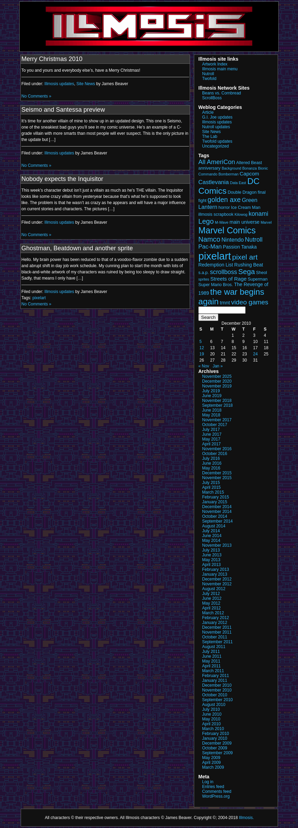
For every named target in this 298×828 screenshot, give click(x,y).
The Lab (209, 136)
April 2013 (211, 564)
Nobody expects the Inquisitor (62, 178)
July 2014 (211, 530)
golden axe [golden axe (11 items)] (224, 199)
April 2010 (211, 723)
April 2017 (211, 444)
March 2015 (213, 492)
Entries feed (213, 786)
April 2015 (211, 487)
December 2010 (216, 685)
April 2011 (211, 666)
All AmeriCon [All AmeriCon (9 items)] (216, 161)
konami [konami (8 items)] (258, 213)
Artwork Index (214, 64)
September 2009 (217, 752)
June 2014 (211, 535)
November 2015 (216, 477)
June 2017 (211, 434)
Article (207, 112)
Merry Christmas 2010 (51, 58)
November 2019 (216, 386)
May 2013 (211, 559)
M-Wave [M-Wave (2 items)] (221, 222)
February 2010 (215, 733)
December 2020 (216, 381)
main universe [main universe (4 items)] (245, 222)
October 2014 (214, 516)
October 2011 (214, 637)
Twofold (209, 78)
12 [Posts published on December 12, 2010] (201, 347)
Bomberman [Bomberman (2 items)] (228, 174)
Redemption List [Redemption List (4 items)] (215, 264)
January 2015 (214, 501)
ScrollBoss (212, 97)
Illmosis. (246, 817)
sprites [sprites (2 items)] (203, 279)
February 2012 (215, 617)
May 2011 (211, 661)
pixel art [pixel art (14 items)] (245, 257)
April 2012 (211, 608)
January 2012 (214, 622)
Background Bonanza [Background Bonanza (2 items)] (239, 168)
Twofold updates (217, 141)
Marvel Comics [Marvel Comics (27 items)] (227, 230)
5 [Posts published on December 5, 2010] (200, 341)
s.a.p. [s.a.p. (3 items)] (203, 272)
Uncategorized (215, 146)
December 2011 (216, 627)
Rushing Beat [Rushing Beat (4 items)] (248, 264)
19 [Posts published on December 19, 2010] (201, 354)
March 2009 (213, 767)
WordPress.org (216, 796)
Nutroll (208, 73)
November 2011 (216, 632)
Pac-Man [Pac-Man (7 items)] (210, 246)
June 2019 (211, 395)
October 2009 (214, 748)
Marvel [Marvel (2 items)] (266, 222)
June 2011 (211, 656)
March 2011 (213, 670)
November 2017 (216, 419)
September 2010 (217, 699)
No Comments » (36, 96)
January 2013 (214, 574)
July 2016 (211, 458)
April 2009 (211, 762)
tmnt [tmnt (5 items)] (225, 302)
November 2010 (216, 690)
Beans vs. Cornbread (221, 93)
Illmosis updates (59, 83)
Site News (85, 83)
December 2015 (216, 473)
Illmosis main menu (220, 69)
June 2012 (211, 598)
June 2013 (211, 555)
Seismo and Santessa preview (63, 109)
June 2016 (211, 463)
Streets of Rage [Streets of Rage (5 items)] (228, 279)
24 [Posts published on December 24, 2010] (255, 354)
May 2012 (211, 603)
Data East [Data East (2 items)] (238, 183)
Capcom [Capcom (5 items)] (249, 173)
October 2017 (214, 424)
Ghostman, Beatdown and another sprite (77, 248)
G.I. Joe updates (217, 117)
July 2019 (211, 390)
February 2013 (215, 569)
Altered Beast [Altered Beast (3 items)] (249, 162)
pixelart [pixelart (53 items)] (214, 256)
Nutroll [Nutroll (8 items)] (253, 239)
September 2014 (217, 521)
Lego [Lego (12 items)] (206, 221)
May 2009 (211, 757)
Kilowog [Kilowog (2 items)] (241, 214)
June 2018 (211, 410)
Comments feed (216, 791)
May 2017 (211, 439)
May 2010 (211, 719)
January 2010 (214, 738)
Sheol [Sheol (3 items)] (261, 272)
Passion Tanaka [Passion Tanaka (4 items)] (240, 247)
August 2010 (213, 704)
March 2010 (213, 728)
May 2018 (211, 415)
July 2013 (211, 550)
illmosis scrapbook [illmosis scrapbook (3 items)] (216, 214)
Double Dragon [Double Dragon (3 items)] (242, 192)
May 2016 (211, 468)
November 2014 (216, 511)
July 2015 (211, 482)
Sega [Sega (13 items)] (246, 271)
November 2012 (216, 584)
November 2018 (216, 400)
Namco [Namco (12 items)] (209, 239)
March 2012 (213, 612)
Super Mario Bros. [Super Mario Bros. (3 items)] (215, 284)
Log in (207, 781)
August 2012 (213, 588)
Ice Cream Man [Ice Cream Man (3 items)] (245, 207)
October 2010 (214, 695)
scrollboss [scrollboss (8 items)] (223, 272)
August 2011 (213, 646)
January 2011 (214, 680)
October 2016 (214, 453)
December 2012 (216, 579)
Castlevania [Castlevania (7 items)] (213, 182)
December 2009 (216, 743)
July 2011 (211, 651)
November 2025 (216, 376)
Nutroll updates (216, 126)
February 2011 (215, 675)
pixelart (39, 297)
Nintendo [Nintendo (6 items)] (232, 239)
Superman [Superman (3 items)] (257, 279)
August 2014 (213, 526)
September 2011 (217, 641)
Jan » (217, 366)
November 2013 (216, 545)
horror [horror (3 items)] (224, 207)
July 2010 (211, 709)
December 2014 (216, 506)
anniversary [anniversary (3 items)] (209, 168)
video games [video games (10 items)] (249, 302)
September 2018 (217, 405)
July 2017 (211, 429)
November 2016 (216, 448)
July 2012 (211, 593)
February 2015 (215, 497)
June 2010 (211, 714)
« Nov (203, 366)
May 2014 (211, 540)
